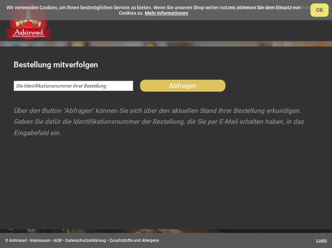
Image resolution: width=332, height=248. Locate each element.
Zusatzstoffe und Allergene (134, 240)
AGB (58, 240)
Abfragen (182, 86)
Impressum (40, 240)
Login (321, 240)
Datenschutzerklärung (85, 240)
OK (319, 10)
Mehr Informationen (166, 13)
